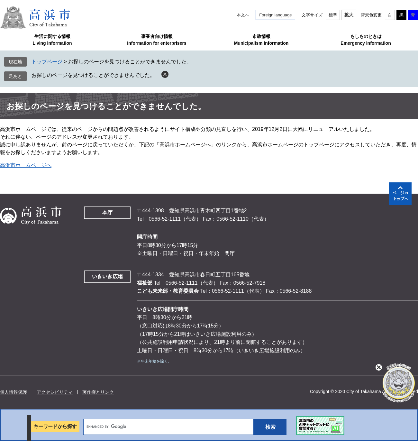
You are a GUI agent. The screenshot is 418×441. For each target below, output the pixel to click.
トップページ (47, 61)
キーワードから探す (55, 426)
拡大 (348, 14)
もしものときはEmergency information (366, 40)
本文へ (243, 15)
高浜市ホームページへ (25, 165)
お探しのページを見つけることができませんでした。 (93, 75)
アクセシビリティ (55, 392)
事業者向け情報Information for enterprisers (156, 40)
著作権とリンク (98, 392)
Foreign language (275, 15)
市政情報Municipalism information (261, 40)
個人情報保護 (13, 392)
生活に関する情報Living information (52, 40)
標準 (333, 15)
